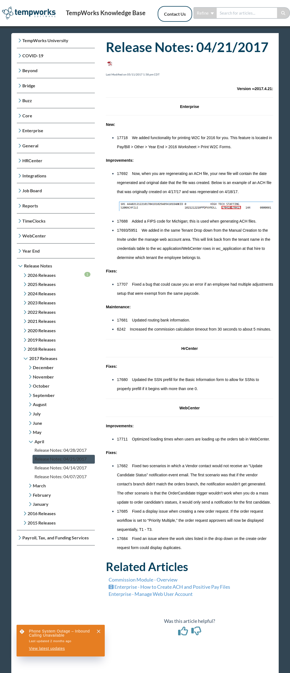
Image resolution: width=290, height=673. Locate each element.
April (39, 441)
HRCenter (32, 160)
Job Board (32, 190)
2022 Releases (42, 312)
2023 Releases (42, 302)
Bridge (28, 85)
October (41, 385)
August (40, 404)
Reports (30, 205)
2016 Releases (42, 513)
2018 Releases (42, 349)
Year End (31, 250)
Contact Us (175, 14)
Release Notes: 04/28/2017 (60, 450)
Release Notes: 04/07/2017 (60, 476)
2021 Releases (42, 321)
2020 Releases (42, 330)
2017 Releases (43, 358)
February (42, 495)
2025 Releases (42, 284)
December (43, 367)
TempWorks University (45, 40)
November (43, 376)
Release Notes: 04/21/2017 (60, 458)
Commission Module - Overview (143, 580)
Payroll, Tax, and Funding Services (55, 537)
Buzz (27, 100)
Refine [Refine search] (205, 12)
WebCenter (34, 235)
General (30, 145)
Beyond (29, 70)
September (44, 395)
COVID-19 (32, 55)
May (37, 432)
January (41, 504)
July (37, 413)
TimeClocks (33, 220)
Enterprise (32, 130)
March (39, 485)
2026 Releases (59, 275)
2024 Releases (42, 293)
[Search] (283, 13)
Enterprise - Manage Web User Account (151, 594)
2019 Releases (42, 339)
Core (27, 115)
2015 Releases (42, 522)
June (37, 423)
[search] (247, 13)
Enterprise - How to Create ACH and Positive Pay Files (169, 587)
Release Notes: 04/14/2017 (60, 467)
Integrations (34, 175)
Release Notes (38, 265)
